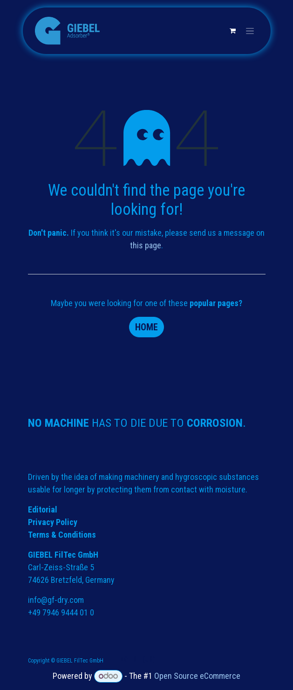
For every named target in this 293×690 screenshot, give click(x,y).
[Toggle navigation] (250, 31)
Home (146, 327)
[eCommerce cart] (233, 30)
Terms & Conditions (62, 535)
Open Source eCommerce (197, 676)
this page (145, 245)
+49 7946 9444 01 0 (61, 612)
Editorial (42, 509)
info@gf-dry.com (56, 600)
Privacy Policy (52, 522)
